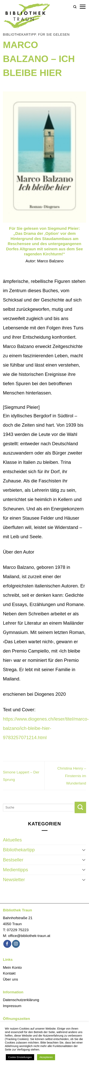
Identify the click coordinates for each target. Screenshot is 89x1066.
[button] (74, 7)
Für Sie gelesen (54, 34)
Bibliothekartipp (19, 34)
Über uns (10, 979)
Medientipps (15, 869)
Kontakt (9, 973)
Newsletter (14, 879)
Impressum (12, 1006)
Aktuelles (12, 839)
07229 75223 (18, 930)
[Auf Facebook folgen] (7, 944)
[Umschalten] (83, 849)
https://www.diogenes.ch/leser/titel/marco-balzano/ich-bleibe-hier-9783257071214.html (46, 728)
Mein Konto (12, 967)
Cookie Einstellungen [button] (20, 1057)
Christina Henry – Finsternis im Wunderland (71, 775)
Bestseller (13, 859)
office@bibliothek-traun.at (29, 936)
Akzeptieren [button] (46, 1057)
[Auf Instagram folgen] (16, 944)
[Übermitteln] (80, 807)
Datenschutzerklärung (21, 1000)
